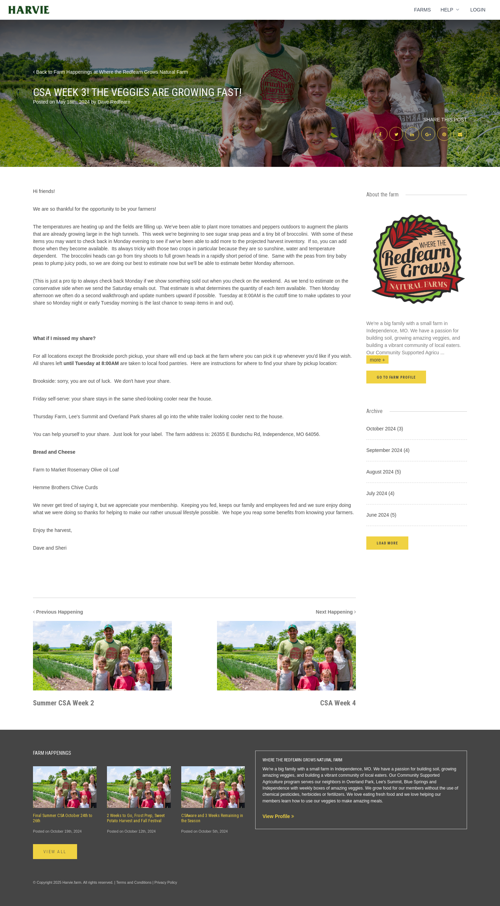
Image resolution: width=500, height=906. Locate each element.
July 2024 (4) (380, 493)
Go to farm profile (396, 377)
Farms (422, 10)
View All (55, 851)
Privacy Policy (166, 882)
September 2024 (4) (388, 450)
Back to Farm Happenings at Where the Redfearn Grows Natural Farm (110, 72)
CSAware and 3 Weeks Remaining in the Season (212, 818)
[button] (387, 542)
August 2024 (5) (383, 472)
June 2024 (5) (381, 515)
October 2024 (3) (384, 428)
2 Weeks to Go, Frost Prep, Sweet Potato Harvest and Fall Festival (136, 818)
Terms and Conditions (134, 882)
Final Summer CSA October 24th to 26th (62, 818)
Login (477, 10)
